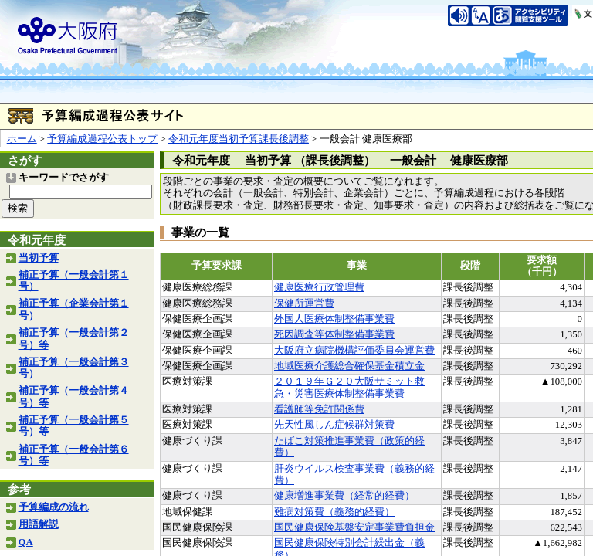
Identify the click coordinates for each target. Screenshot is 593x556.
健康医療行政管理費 (319, 287)
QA (26, 542)
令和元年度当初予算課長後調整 (238, 139)
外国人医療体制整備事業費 (334, 319)
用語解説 (39, 524)
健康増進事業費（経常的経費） (344, 495)
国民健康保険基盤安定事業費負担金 (354, 527)
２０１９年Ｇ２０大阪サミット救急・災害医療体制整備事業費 (349, 387)
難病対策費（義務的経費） (334, 512)
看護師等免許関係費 (319, 409)
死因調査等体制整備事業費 (334, 334)
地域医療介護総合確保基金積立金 (349, 366)
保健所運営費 (304, 303)
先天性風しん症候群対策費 (334, 424)
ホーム (22, 139)
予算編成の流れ (54, 507)
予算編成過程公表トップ (102, 139)
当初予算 (39, 258)
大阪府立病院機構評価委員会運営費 (354, 350)
